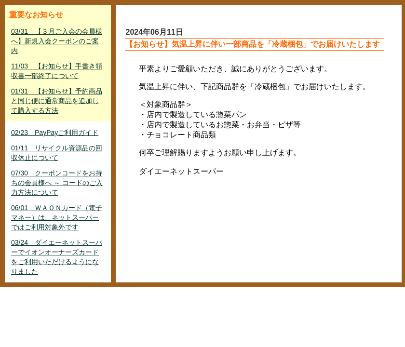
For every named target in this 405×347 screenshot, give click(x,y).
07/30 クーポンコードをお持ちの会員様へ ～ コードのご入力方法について (57, 182)
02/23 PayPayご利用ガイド (54, 132)
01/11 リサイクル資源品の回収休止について (56, 152)
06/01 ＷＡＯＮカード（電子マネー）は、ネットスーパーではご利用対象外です (56, 217)
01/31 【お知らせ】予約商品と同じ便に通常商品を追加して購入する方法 (56, 100)
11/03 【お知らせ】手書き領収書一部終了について (56, 71)
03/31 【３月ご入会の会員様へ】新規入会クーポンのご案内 (56, 40)
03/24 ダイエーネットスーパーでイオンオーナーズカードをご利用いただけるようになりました (56, 257)
